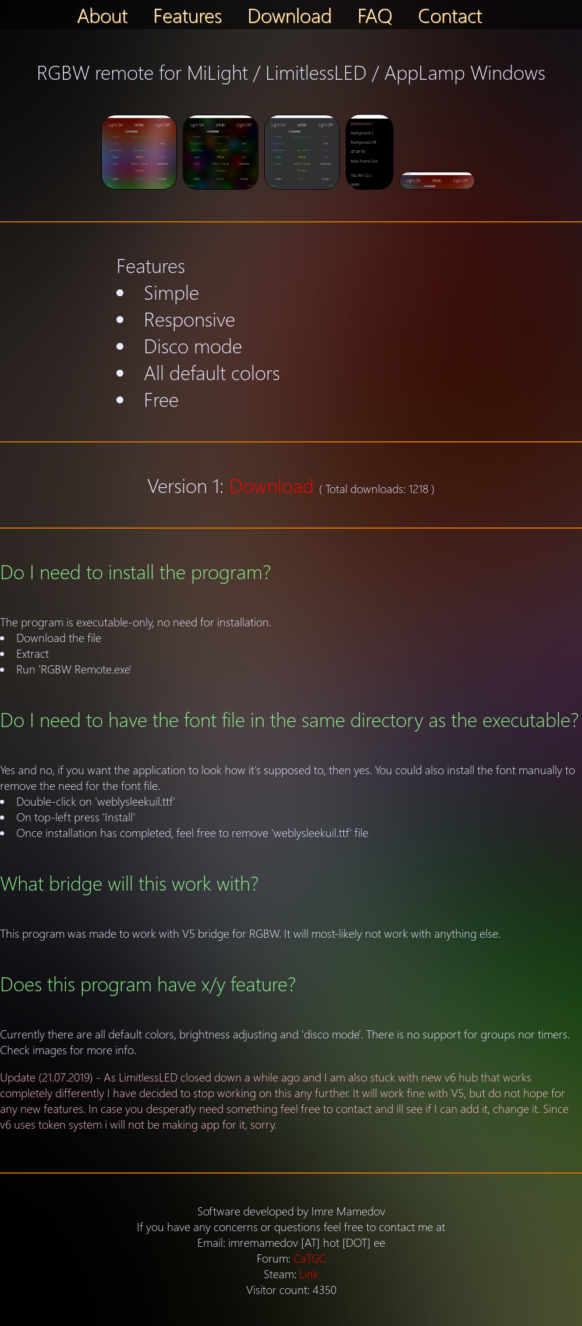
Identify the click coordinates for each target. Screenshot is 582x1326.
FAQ (374, 14)
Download (289, 14)
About (102, 14)
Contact (450, 14)
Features (187, 14)
